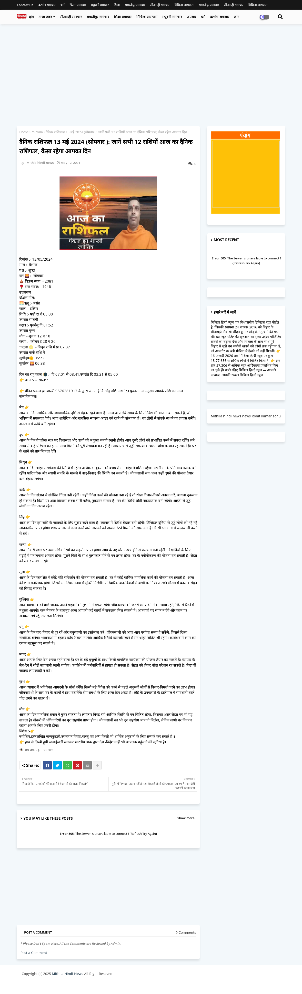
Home (24, 132)
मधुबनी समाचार (100, 5)
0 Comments (186, 932)
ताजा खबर (45, 16)
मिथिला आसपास (184, 5)
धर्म (62, 5)
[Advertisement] (151, 63)
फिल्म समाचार (78, 5)
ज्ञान (236, 16)
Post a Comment (33, 952)
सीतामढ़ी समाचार (71, 16)
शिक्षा (117, 5)
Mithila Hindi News (67, 973)
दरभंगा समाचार (47, 5)
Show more (185, 818)
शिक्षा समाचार (122, 16)
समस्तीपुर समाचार (135, 5)
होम (31, 16)
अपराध (191, 16)
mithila (37, 132)
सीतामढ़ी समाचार (160, 5)
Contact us (25, 5)
